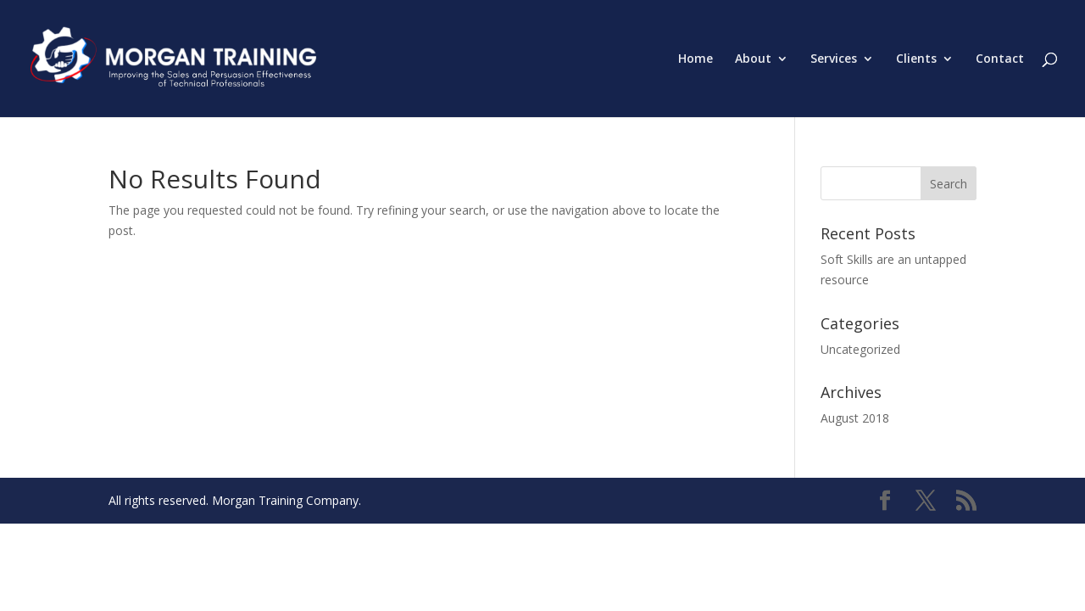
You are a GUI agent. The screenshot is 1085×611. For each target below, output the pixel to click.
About (753, 59)
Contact (1000, 59)
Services (833, 59)
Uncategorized (860, 349)
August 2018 (855, 418)
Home (695, 59)
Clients (916, 59)
